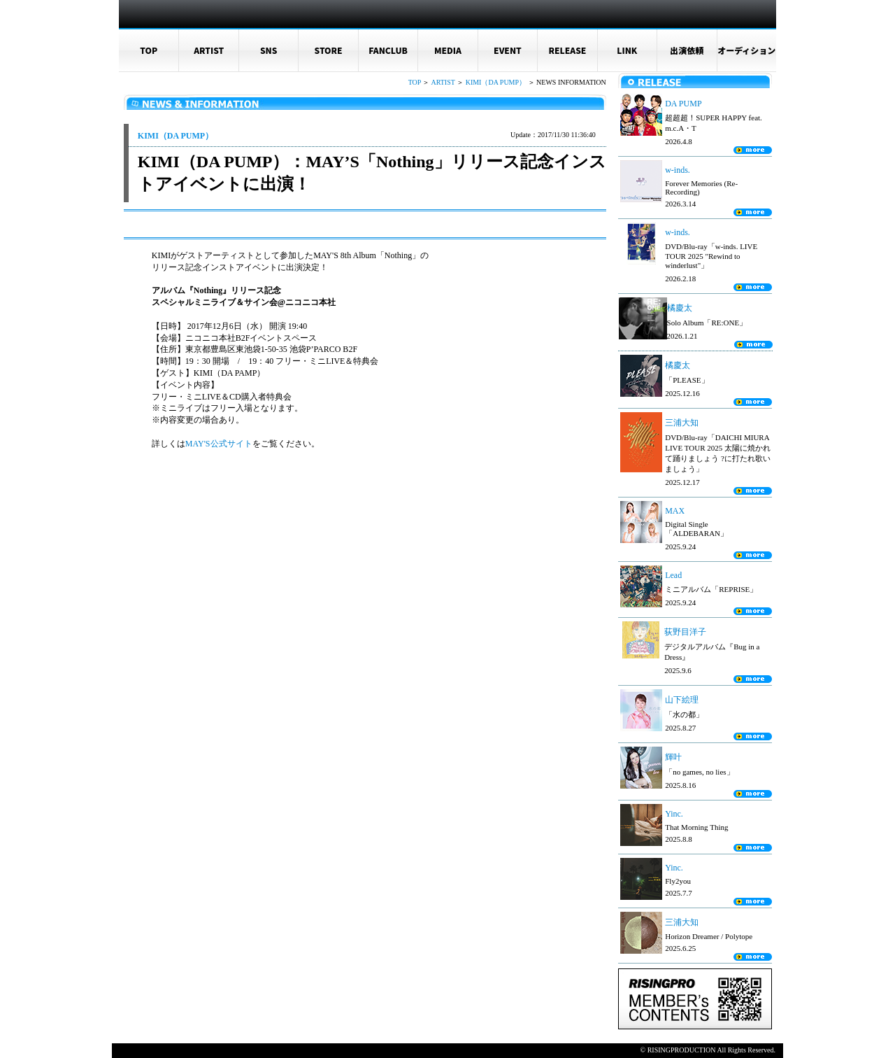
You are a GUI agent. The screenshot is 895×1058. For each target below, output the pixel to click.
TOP (148, 50)
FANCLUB (388, 50)
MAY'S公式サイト (218, 444)
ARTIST (209, 50)
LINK (627, 50)
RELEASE (567, 50)
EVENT (508, 50)
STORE (329, 50)
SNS (269, 50)
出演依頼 (686, 50)
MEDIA (447, 50)
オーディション (746, 50)
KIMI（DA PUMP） (496, 82)
